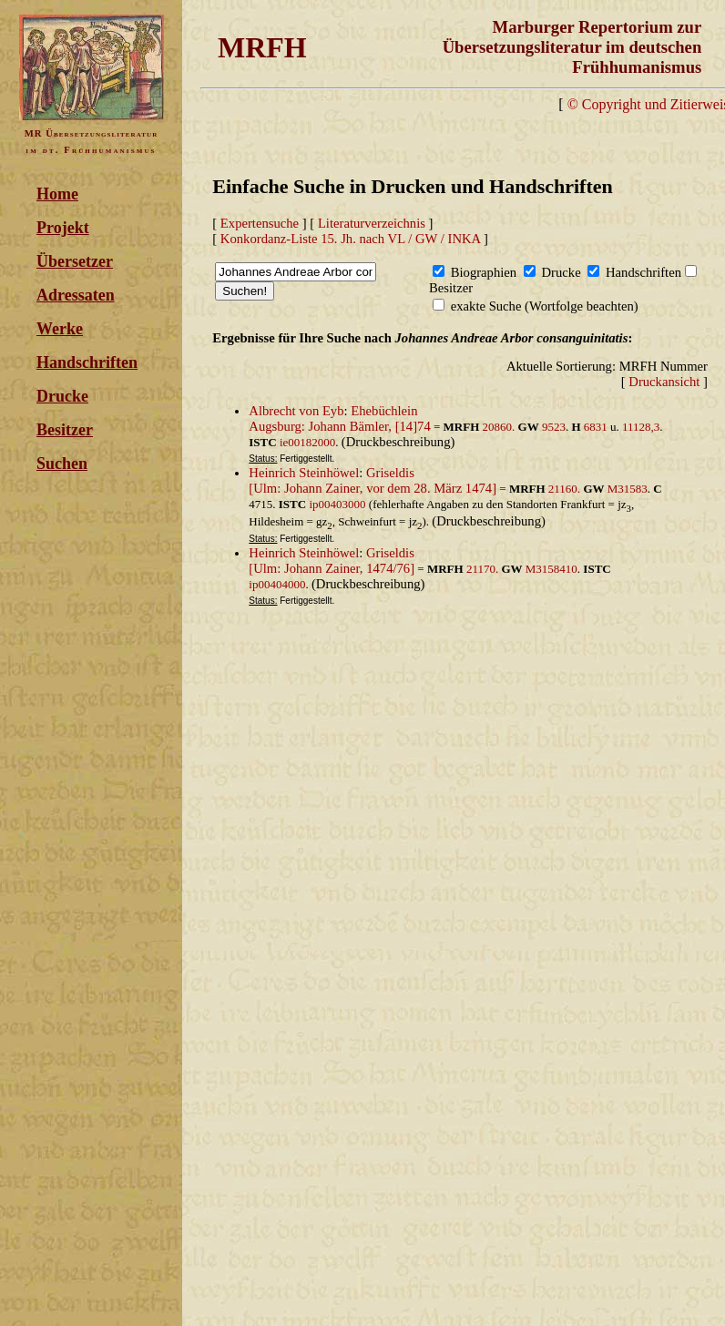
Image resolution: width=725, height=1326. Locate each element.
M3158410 (551, 569)
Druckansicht (663, 381)
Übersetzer (74, 261)
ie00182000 (307, 442)
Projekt (62, 228)
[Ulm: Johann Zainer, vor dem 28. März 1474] (372, 488)
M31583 (628, 488)
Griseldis (390, 472)
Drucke (62, 396)
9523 (554, 427)
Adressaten (75, 295)
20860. (500, 427)
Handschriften (87, 362)
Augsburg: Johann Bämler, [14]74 (339, 426)
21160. (566, 488)
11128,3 (640, 427)
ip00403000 (337, 504)
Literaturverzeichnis (371, 223)
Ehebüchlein (384, 410)
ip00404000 (277, 584)
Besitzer (64, 430)
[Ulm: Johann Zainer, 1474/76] (331, 568)
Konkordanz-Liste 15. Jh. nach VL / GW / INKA (350, 238)
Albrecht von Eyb (296, 410)
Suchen (61, 463)
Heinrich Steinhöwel (304, 472)
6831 (596, 427)
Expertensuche (259, 223)
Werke (59, 329)
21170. (484, 569)
